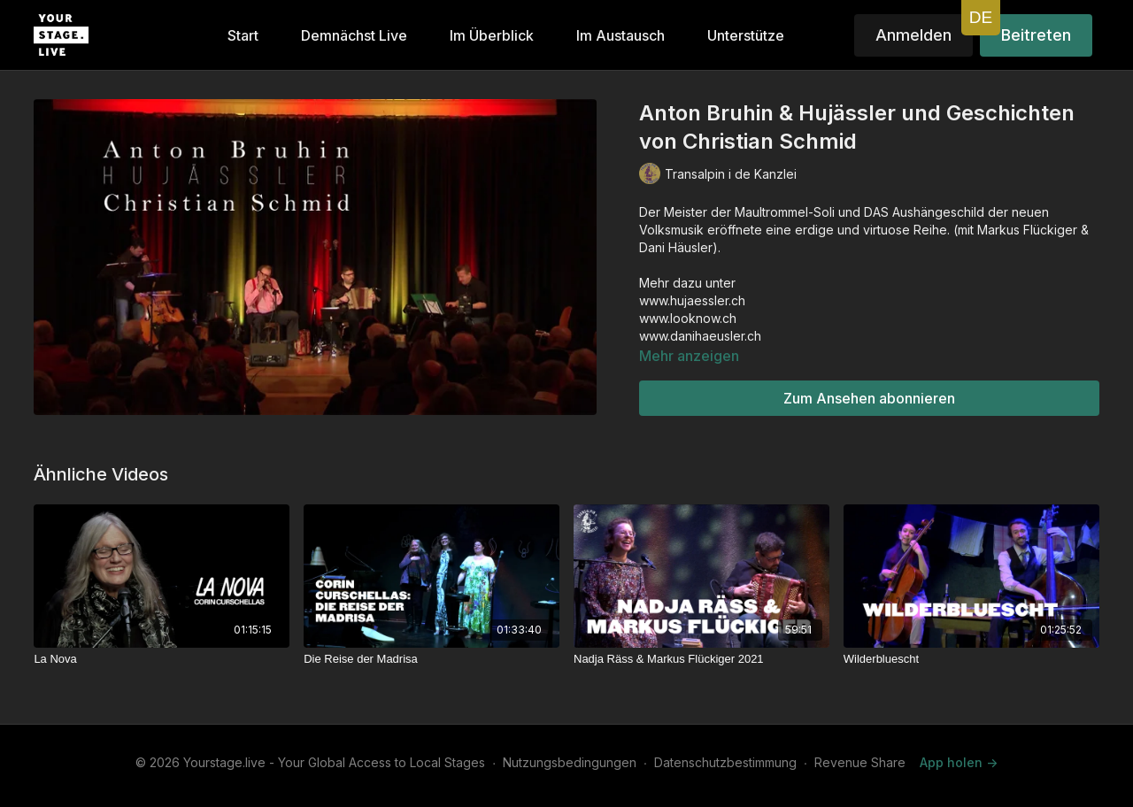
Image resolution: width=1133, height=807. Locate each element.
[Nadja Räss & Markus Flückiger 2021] (701, 659)
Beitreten (1036, 35)
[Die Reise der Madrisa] (431, 659)
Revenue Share (860, 762)
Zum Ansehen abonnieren (869, 398)
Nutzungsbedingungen (569, 762)
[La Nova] (161, 659)
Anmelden (913, 35)
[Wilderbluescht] (971, 659)
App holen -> (959, 762)
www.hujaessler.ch (692, 300)
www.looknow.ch (687, 318)
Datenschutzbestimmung (725, 762)
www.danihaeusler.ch (700, 335)
